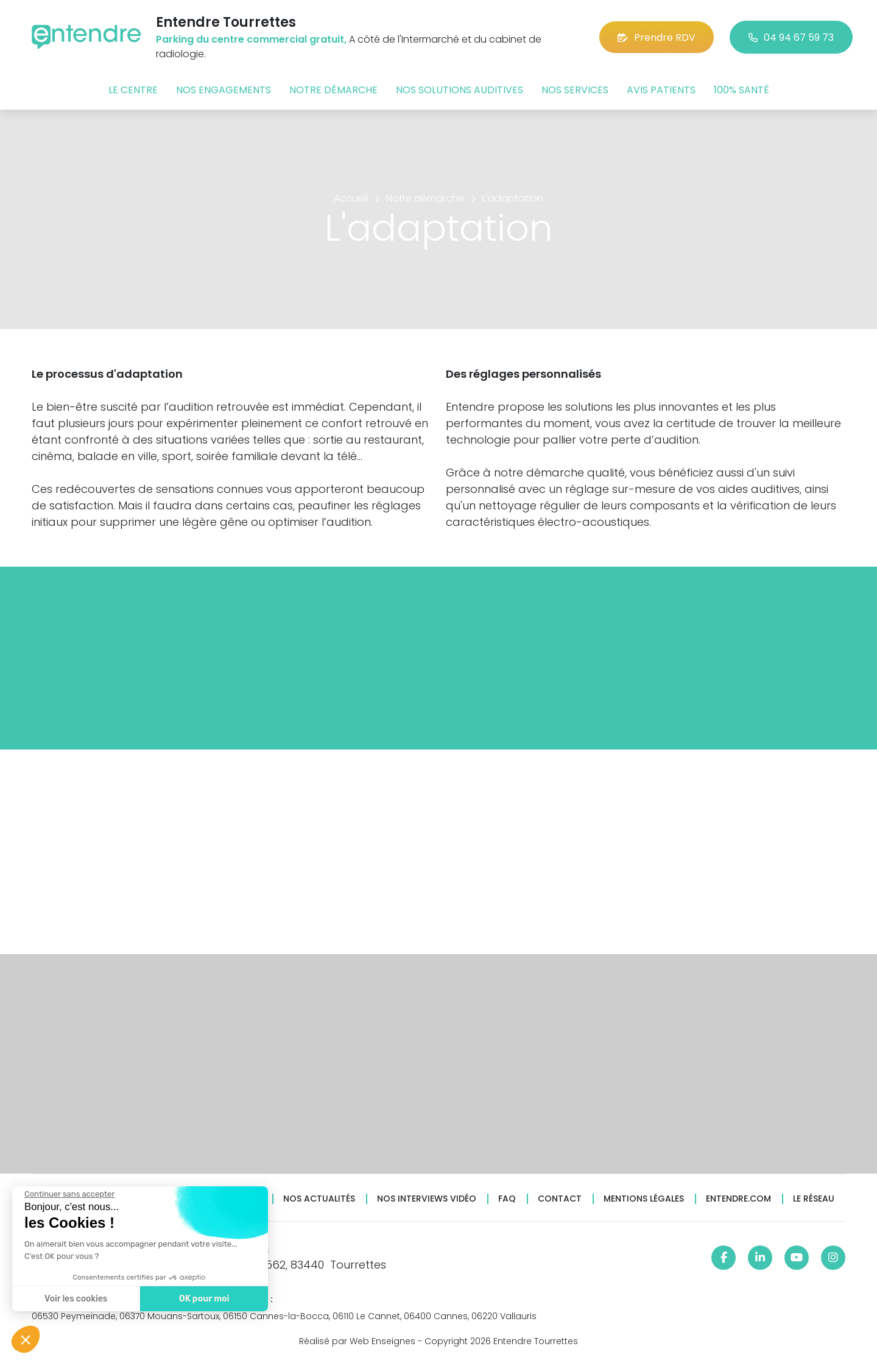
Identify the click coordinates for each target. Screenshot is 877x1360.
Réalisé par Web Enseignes (357, 1341)
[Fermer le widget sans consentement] (68, 1194)
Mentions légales (644, 1199)
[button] (25, 1339)
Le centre (133, 90)
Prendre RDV (657, 37)
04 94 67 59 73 (791, 37)
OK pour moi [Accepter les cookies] (202, 1299)
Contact (560, 1199)
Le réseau (813, 1199)
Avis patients (661, 90)
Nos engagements (223, 90)
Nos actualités (319, 1199)
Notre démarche (333, 90)
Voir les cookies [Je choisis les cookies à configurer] (74, 1299)
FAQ (507, 1199)
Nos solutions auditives (459, 90)
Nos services (574, 90)
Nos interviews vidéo (426, 1199)
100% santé (741, 90)
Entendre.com (738, 1199)
